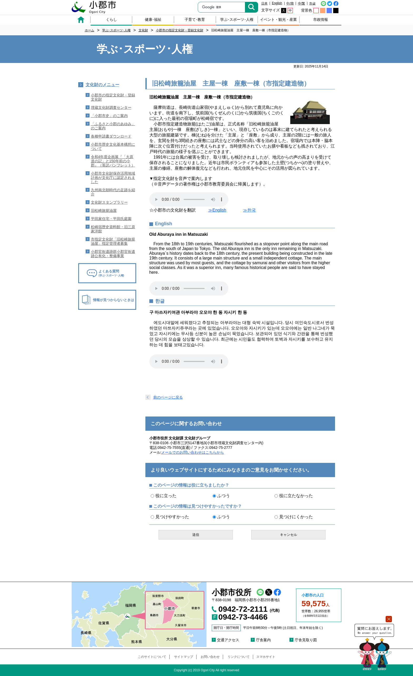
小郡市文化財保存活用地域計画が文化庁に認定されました (113, 177)
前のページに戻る (168, 397)
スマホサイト (265, 657)
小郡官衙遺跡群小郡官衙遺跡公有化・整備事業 (113, 253)
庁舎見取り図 (306, 640)
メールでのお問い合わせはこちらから (192, 452)
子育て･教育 (195, 19)
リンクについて (239, 657)
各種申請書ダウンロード (111, 136)
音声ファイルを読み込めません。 (188, 199)
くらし (111, 19)
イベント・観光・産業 (278, 19)
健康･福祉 (153, 19)
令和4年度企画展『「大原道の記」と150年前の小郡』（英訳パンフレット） (113, 161)
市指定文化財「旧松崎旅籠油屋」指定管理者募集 (113, 241)
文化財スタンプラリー (109, 202)
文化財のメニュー (102, 84)
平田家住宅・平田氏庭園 (111, 219)
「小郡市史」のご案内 (109, 116)
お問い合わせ (210, 657)
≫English (217, 210)
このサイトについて (152, 657)
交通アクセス (228, 640)
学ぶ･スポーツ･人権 (236, 19)
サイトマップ (183, 657)
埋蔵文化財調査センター (111, 107)
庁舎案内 (263, 640)
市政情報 (320, 19)
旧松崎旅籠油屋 (104, 210)
